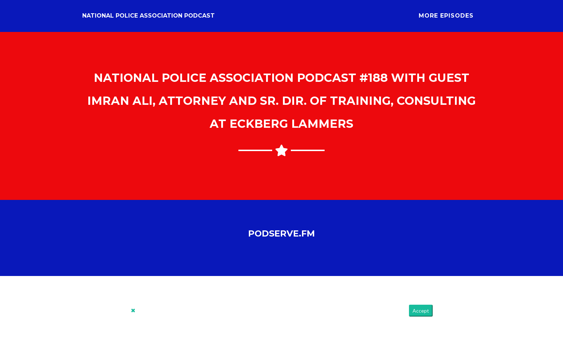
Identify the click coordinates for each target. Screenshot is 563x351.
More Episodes (446, 18)
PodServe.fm (281, 239)
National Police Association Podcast (148, 18)
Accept (421, 316)
